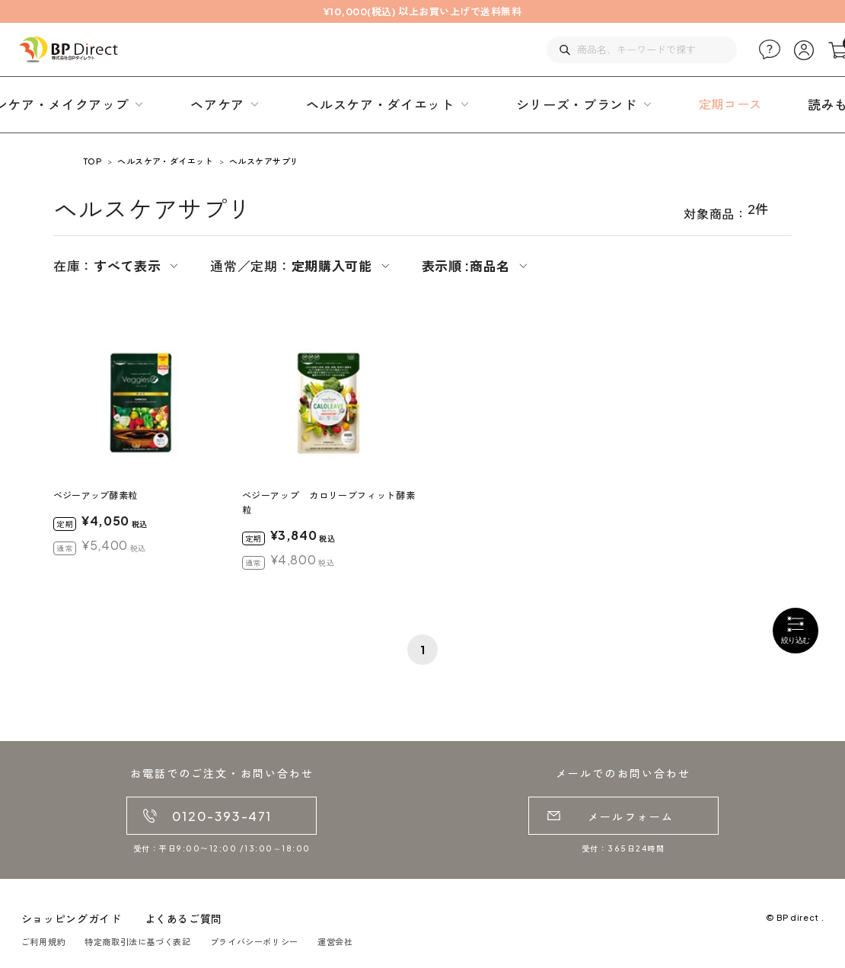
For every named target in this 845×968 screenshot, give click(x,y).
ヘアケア (217, 104)
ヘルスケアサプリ (264, 161)
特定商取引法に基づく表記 (137, 942)
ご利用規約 (43, 942)
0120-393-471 (222, 816)
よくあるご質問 (183, 918)
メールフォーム (631, 816)
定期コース (730, 104)
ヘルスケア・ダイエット (380, 104)
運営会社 (335, 942)
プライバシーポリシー (254, 942)
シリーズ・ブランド (576, 104)
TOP (92, 161)
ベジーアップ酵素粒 (95, 495)
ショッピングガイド (71, 918)
